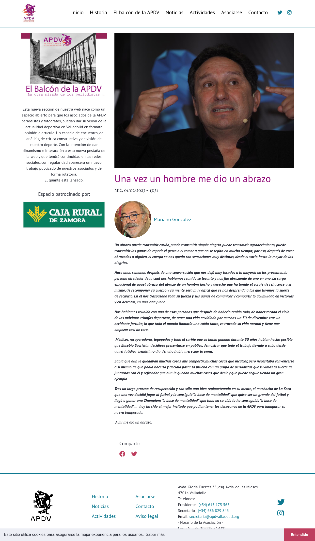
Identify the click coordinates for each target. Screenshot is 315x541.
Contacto (258, 12)
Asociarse (231, 12)
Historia (98, 12)
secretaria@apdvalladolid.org (214, 516)
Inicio (77, 12)
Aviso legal (147, 516)
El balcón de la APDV (136, 12)
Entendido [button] (299, 535)
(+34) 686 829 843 (213, 510)
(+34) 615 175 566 (214, 504)
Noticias (175, 12)
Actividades (202, 12)
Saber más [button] (155, 534)
